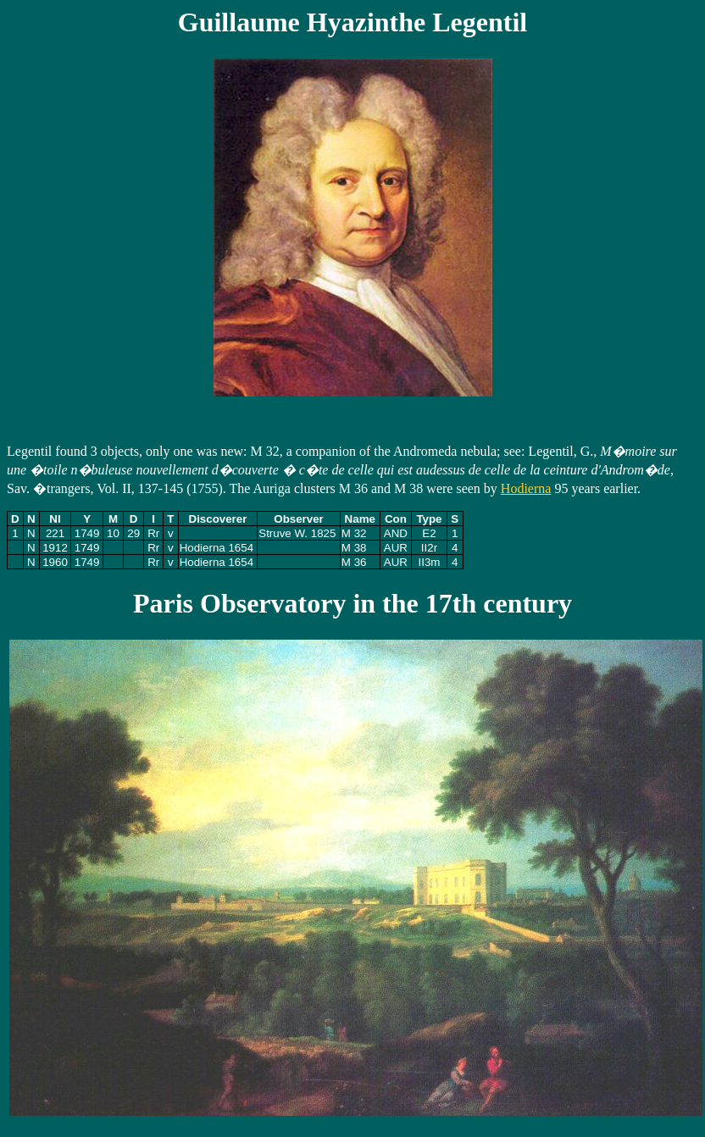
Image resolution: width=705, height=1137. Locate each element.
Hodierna (526, 488)
